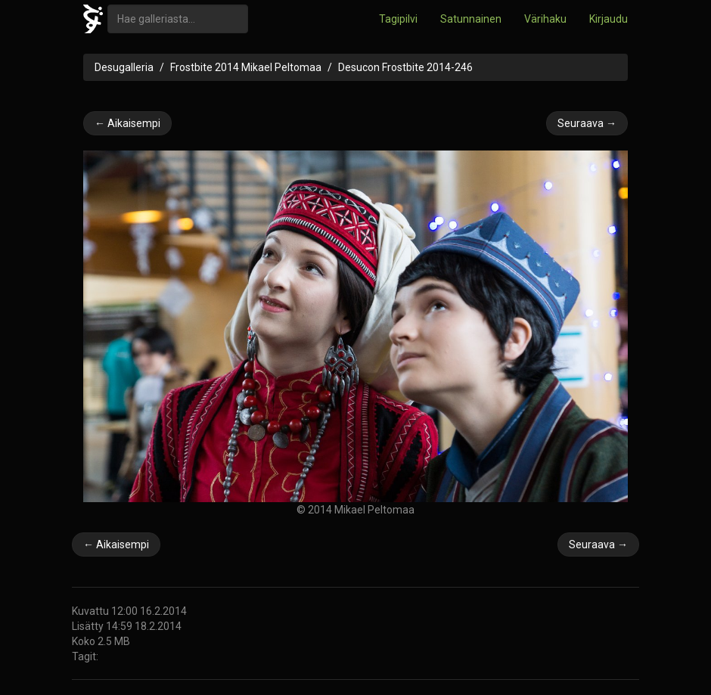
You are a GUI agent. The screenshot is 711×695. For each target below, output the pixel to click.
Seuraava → (586, 123)
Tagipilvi (398, 19)
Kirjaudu (608, 19)
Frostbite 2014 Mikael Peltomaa (245, 67)
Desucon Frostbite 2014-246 (405, 67)
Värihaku (545, 19)
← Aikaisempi (127, 123)
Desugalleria (124, 67)
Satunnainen (470, 19)
